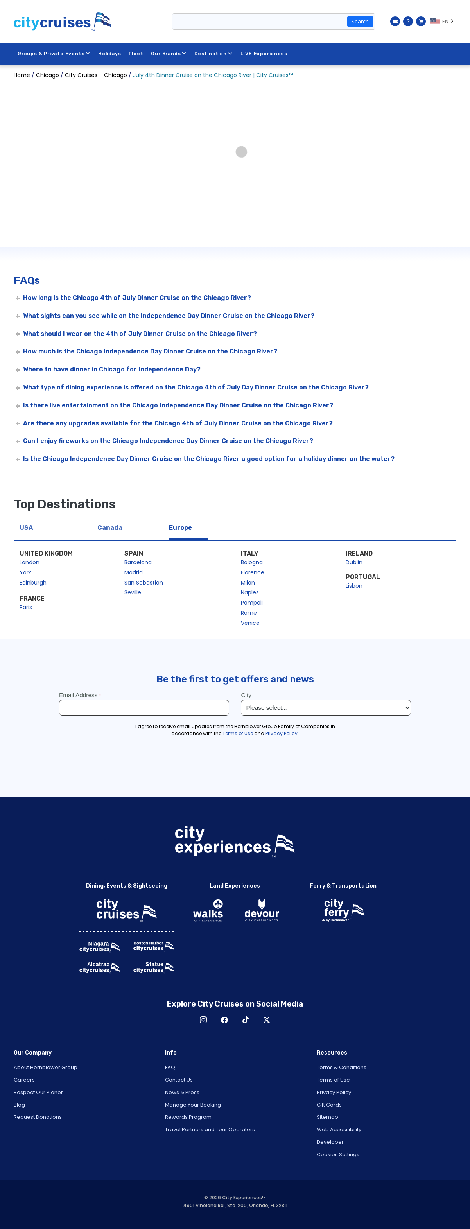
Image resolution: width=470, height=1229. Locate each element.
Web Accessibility (339, 1129)
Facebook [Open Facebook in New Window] (224, 1019)
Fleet (136, 53)
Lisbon (354, 586)
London (29, 562)
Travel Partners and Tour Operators (210, 1129)
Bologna (252, 562)
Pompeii (252, 602)
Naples (250, 592)
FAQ (170, 1067)
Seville (132, 592)
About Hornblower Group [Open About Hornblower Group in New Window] (45, 1067)
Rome (249, 613)
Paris (26, 607)
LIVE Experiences (263, 53)
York (25, 572)
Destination (213, 53)
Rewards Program (188, 1117)
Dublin (354, 562)
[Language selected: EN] (443, 21)
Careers (24, 1080)
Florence (252, 572)
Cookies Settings (338, 1154)
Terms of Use (333, 1080)
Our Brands (169, 53)
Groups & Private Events (54, 53)
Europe (180, 527)
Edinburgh (33, 583)
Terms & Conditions (341, 1067)
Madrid (133, 572)
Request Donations (38, 1117)
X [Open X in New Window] (266, 1019)
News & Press (182, 1092)
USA (26, 527)
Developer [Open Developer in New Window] (330, 1142)
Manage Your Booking (193, 1105)
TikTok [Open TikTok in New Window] (245, 1019)
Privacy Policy (334, 1092)
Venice (250, 623)
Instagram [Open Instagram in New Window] (203, 1019)
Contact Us (179, 1080)
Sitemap (327, 1117)
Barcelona (138, 562)
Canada (109, 527)
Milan (248, 583)
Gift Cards (329, 1105)
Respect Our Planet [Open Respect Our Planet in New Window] (38, 1092)
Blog (19, 1105)
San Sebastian (143, 583)
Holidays (109, 53)
